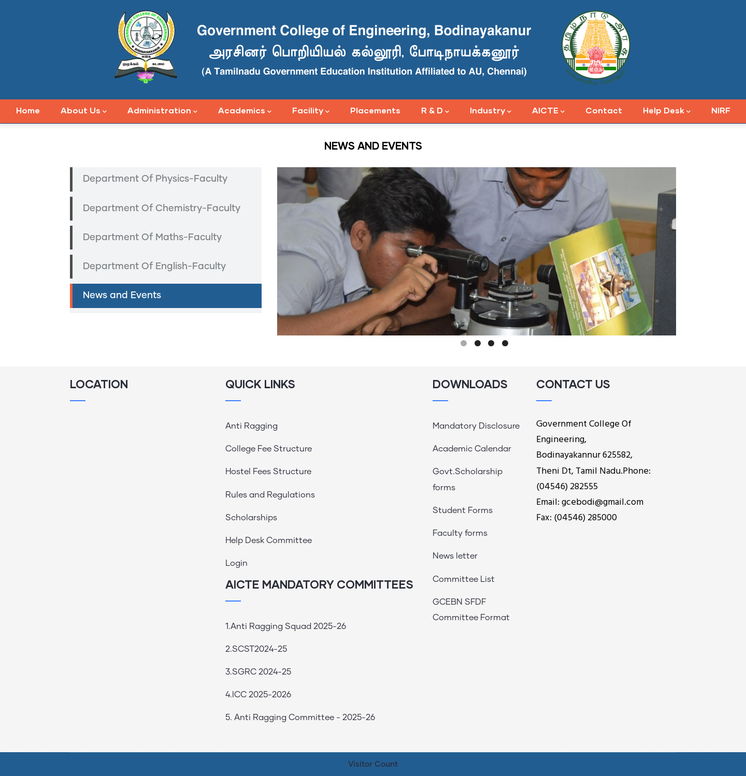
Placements (375, 110)
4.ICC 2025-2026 (258, 695)
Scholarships (251, 518)
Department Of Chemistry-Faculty (161, 208)
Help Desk (667, 111)
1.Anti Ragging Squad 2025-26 (285, 626)
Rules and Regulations (270, 495)
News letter (455, 556)
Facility (310, 111)
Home (28, 110)
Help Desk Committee (268, 540)
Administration (162, 111)
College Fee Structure (268, 449)
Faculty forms (460, 533)
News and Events (122, 295)
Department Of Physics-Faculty (155, 179)
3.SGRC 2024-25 (258, 672)
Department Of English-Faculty (154, 266)
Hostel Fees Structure (268, 471)
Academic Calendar (472, 449)
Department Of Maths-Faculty (152, 237)
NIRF (720, 110)
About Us (84, 111)
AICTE (548, 111)
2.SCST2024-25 (256, 649)
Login (236, 563)
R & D (435, 111)
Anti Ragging (251, 426)
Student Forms (463, 510)
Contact (603, 110)
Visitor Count (373, 764)
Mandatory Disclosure (476, 426)
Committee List (464, 579)
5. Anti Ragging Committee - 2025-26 (300, 717)
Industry (490, 111)
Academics (244, 111)
